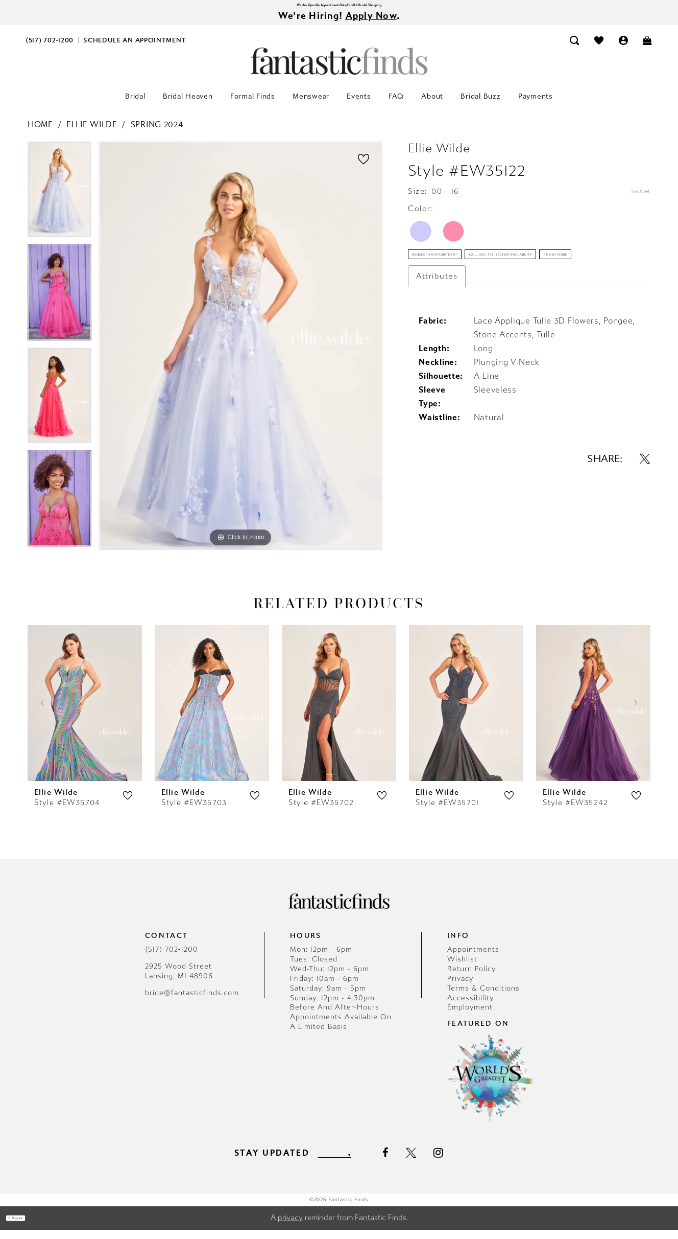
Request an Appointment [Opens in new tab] (470, 274)
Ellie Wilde (91, 134)
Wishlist (462, 968)
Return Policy (471, 978)
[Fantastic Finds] (339, 70)
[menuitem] (50, 49)
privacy (290, 1227)
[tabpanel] (59, 202)
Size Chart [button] (628, 200)
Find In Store (445, 333)
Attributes (436, 361)
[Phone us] (50, 49)
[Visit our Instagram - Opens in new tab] (461, 1162)
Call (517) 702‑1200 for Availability (489, 304)
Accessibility (470, 1007)
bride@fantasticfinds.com (192, 1002)
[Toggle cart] (648, 49)
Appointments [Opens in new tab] (473, 958)
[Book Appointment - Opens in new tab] (135, 49)
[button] (623, 49)
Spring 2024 (157, 134)
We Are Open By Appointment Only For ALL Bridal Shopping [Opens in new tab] (339, 7)
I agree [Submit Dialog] (29, 1227)
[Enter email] (334, 1162)
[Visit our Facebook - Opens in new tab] (407, 1162)
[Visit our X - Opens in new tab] (433, 1162)
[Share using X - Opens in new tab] (644, 543)
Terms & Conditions (483, 997)
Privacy (460, 987)
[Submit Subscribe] (369, 1162)
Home (40, 134)
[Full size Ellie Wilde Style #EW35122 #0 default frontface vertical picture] (240, 355)
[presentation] (85, 712)
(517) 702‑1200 (171, 958)
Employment (470, 1017)
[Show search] (575, 49)
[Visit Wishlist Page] (599, 49)
